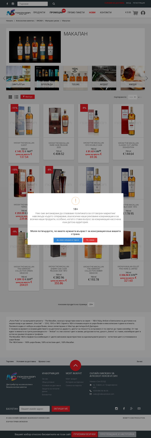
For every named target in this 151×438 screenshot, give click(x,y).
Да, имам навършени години (68, 240)
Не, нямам (90, 240)
